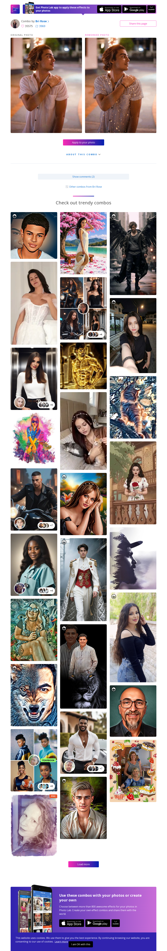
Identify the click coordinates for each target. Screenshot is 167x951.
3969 (40, 26)
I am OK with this (80, 944)
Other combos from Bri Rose (83, 186)
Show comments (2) (83, 176)
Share (138, 23)
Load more (83, 864)
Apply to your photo (83, 142)
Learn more (61, 941)
